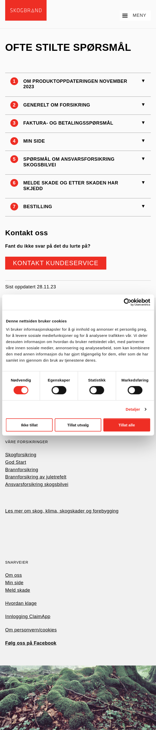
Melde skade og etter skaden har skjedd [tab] (70, 185)
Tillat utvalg (78, 425)
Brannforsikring (21, 469)
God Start (15, 462)
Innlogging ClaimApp (27, 616)
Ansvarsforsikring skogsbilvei (36, 484)
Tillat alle (126, 425)
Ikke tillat (29, 425)
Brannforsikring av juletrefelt (35, 477)
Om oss (13, 575)
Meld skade (17, 590)
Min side (14, 582)
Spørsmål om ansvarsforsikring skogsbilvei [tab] (69, 162)
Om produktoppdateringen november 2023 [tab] (75, 84)
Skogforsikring (20, 454)
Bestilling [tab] (37, 206)
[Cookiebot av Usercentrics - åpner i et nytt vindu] (127, 302)
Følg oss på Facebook (30, 643)
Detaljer (133, 409)
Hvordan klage (21, 603)
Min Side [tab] (34, 141)
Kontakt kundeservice (56, 262)
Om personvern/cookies (31, 629)
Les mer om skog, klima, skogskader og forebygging (61, 511)
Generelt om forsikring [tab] (56, 105)
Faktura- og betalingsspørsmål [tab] (68, 123)
